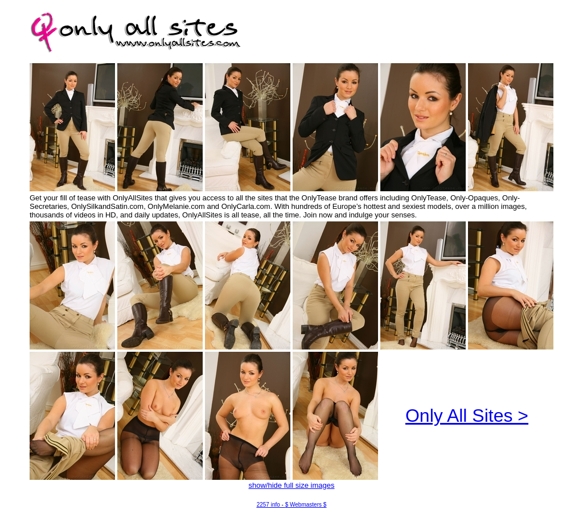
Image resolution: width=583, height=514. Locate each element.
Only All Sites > (466, 415)
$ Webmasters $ (306, 504)
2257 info (268, 504)
